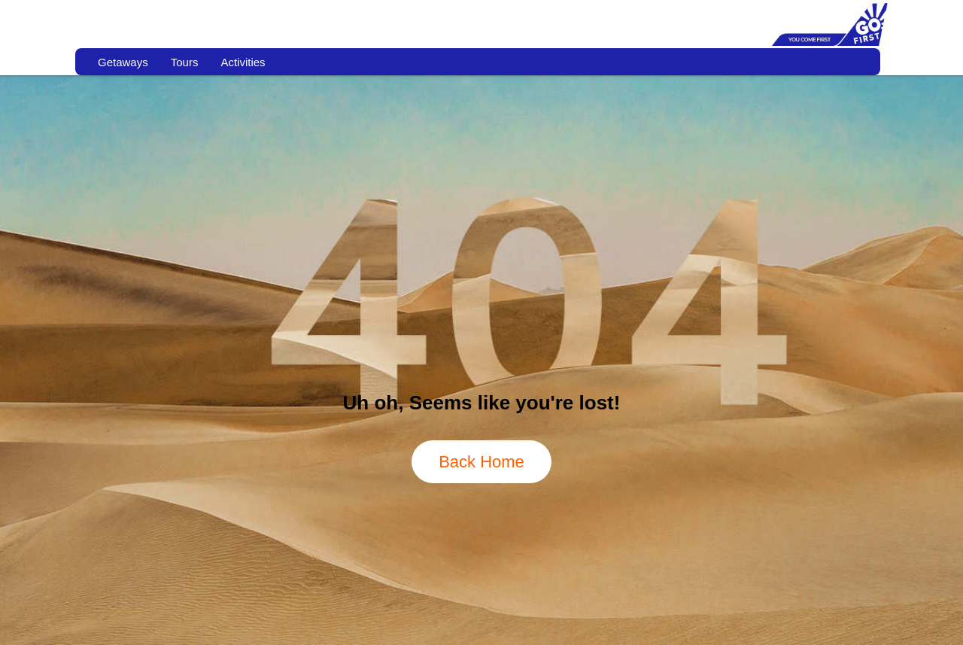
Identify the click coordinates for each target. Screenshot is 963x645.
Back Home (481, 461)
